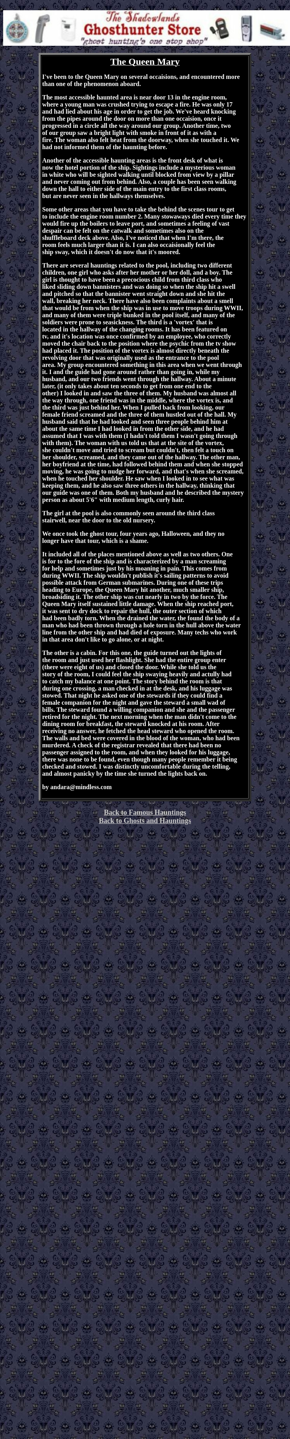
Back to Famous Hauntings (145, 812)
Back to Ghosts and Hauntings (145, 821)
